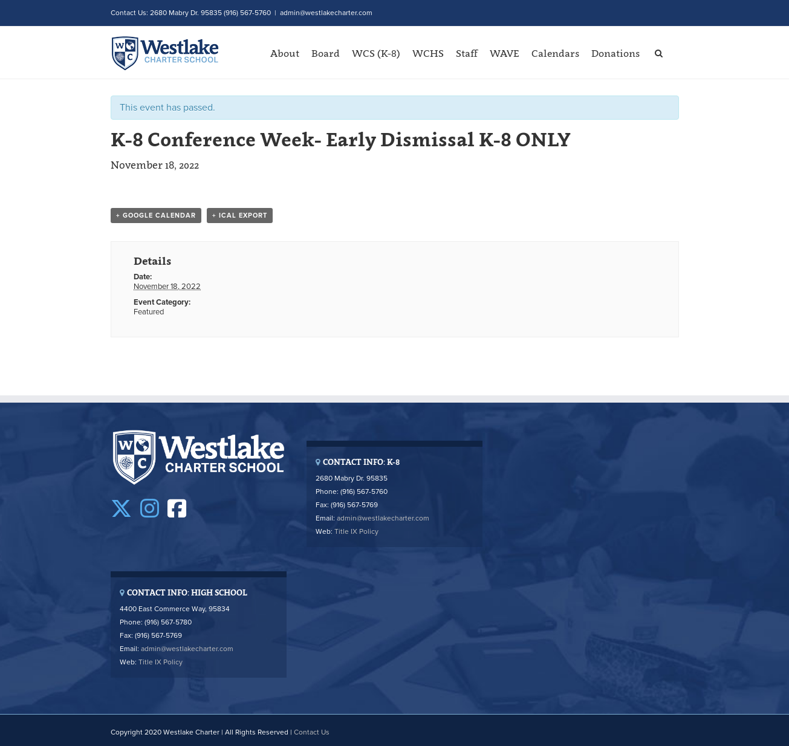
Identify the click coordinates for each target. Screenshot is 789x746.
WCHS (428, 53)
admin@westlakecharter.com (326, 12)
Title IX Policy (356, 531)
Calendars (555, 53)
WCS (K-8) (376, 53)
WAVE (504, 53)
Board (325, 53)
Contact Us (312, 732)
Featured (149, 312)
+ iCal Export (239, 215)
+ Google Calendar (156, 215)
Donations (615, 53)
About (284, 53)
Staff (467, 53)
